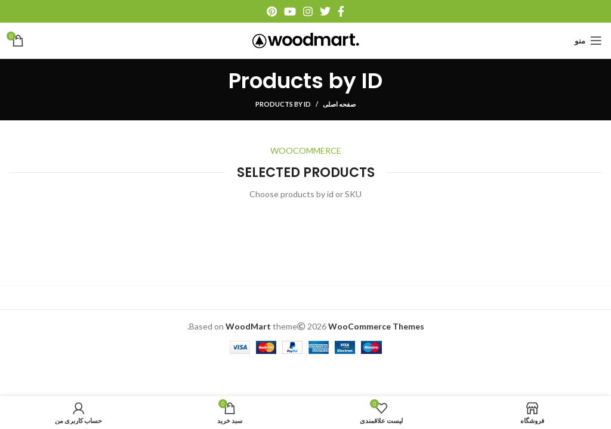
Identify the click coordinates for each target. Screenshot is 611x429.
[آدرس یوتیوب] (290, 11)
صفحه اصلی (339, 104)
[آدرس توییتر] (325, 11)
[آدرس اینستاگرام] (308, 11)
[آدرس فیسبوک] (341, 11)
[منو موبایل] (588, 40)
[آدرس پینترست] (271, 11)
